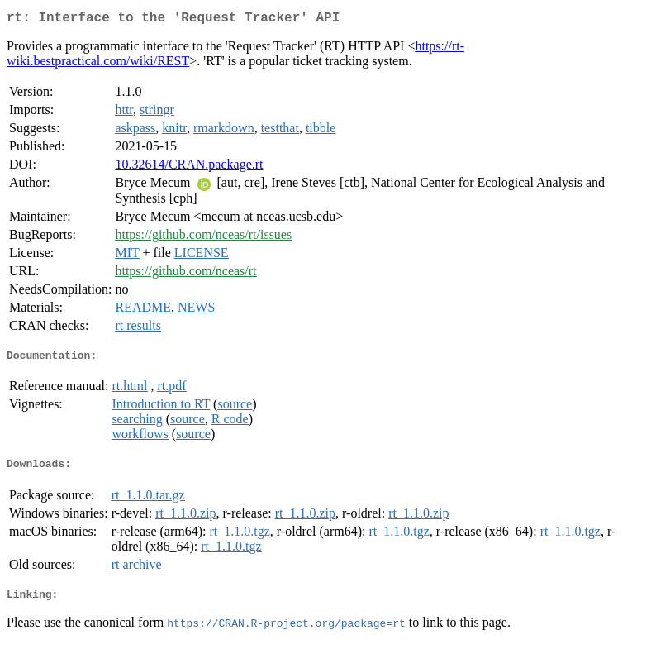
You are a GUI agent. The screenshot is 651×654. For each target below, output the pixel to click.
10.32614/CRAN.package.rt (189, 167)
